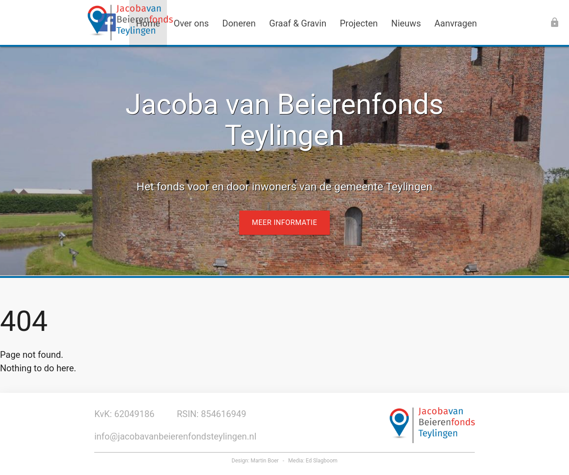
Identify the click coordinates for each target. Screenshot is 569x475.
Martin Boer (265, 460)
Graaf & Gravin (297, 23)
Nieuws (406, 23)
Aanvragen (455, 23)
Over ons (191, 23)
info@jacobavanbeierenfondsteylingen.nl (175, 436)
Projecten (359, 23)
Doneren (238, 23)
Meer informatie (284, 222)
